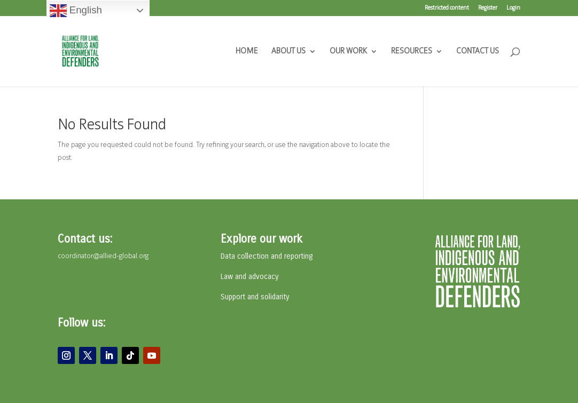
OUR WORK (348, 52)
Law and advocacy (249, 276)
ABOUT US (288, 52)
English (76, 10)
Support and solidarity (255, 296)
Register (487, 8)
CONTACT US (477, 52)
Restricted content (447, 8)
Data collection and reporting (267, 256)
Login (513, 8)
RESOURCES (411, 52)
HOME (247, 52)
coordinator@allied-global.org (103, 256)
